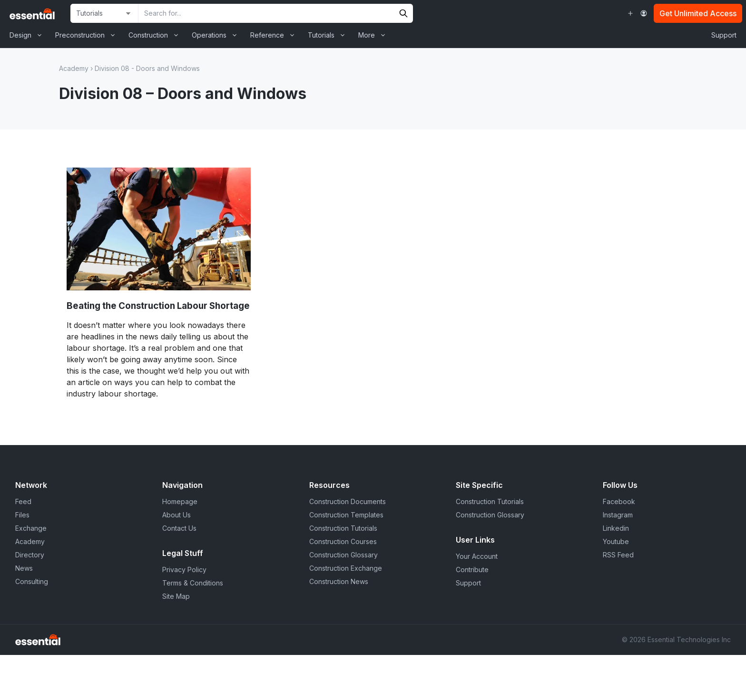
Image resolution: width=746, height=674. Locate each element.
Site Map (176, 596)
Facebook (619, 501)
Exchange (31, 528)
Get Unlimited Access (697, 13)
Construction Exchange (345, 568)
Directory (29, 555)
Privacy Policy (184, 569)
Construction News (338, 581)
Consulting (31, 581)
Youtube (616, 541)
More (375, 35)
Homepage (179, 501)
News (24, 568)
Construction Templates (346, 515)
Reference (275, 35)
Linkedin (616, 528)
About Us (176, 515)
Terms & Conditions (192, 583)
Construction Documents (347, 501)
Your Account (477, 556)
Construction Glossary (343, 555)
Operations (218, 35)
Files (22, 515)
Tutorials (330, 35)
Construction (156, 35)
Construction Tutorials (343, 528)
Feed (23, 501)
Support (723, 35)
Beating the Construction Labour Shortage (158, 305)
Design (29, 35)
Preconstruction (88, 35)
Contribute (472, 569)
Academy (73, 68)
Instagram (618, 515)
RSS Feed (618, 555)
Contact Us (179, 528)
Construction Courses (343, 541)
